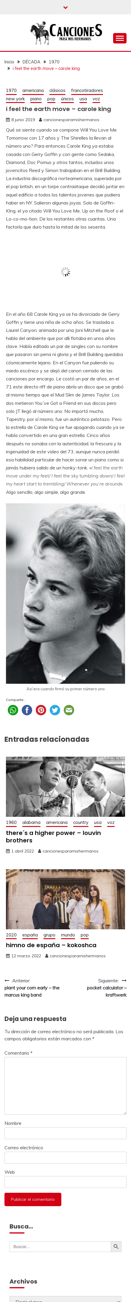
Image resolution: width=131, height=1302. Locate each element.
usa (83, 99)
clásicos (57, 90)
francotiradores (87, 90)
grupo (49, 935)
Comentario (18, 1053)
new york (15, 99)
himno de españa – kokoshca (51, 945)
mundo (68, 935)
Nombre (12, 1123)
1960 (11, 822)
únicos (67, 99)
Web (9, 1172)
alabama (31, 822)
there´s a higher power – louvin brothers (53, 836)
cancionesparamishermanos (71, 119)
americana (33, 90)
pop (51, 99)
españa (30, 935)
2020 (11, 935)
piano (36, 99)
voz (96, 99)
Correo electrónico (23, 1147)
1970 (11, 90)
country (80, 822)
